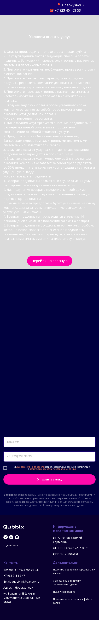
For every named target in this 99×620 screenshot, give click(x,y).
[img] (16, 8)
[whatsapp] (17, 537)
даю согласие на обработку (30, 466)
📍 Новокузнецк (70, 5)
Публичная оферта (64, 591)
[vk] (11, 537)
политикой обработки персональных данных (53, 468)
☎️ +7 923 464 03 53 (65, 10)
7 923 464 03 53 (28, 570)
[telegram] (5, 537)
